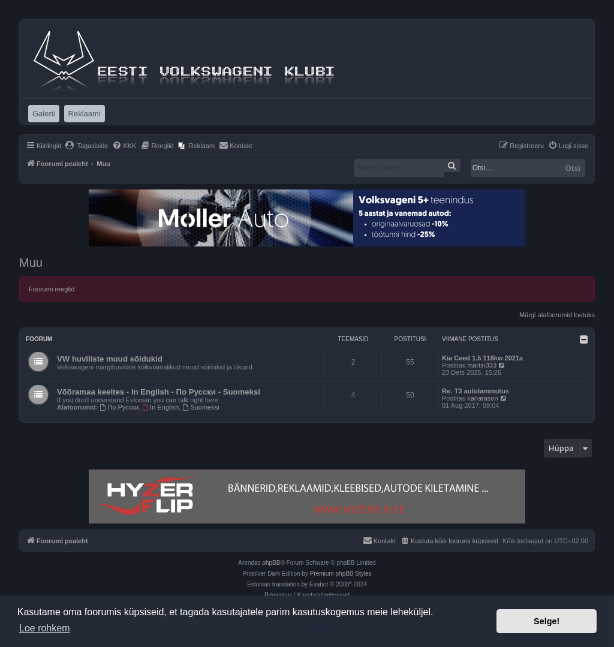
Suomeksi (201, 407)
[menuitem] (87, 146)
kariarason (482, 398)
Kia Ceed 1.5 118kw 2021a (482, 358)
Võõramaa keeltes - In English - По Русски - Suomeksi (158, 391)
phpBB (271, 562)
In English (160, 407)
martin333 (481, 365)
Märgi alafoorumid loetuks (557, 314)
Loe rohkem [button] (44, 628)
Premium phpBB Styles (341, 573)
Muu (31, 262)
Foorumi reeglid (51, 289)
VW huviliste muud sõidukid (109, 358)
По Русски (119, 407)
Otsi (572, 167)
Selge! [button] (546, 621)
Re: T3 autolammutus (475, 391)
